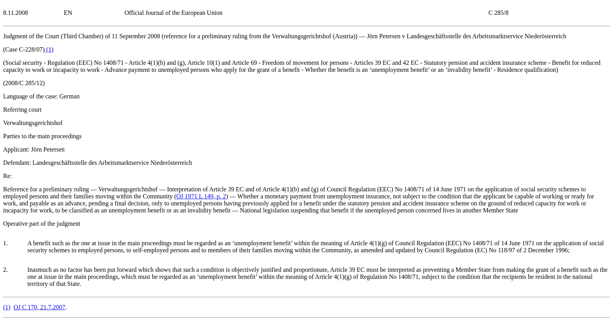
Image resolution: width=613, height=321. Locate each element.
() (49, 49)
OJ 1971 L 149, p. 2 (201, 196)
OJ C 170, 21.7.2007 (39, 307)
